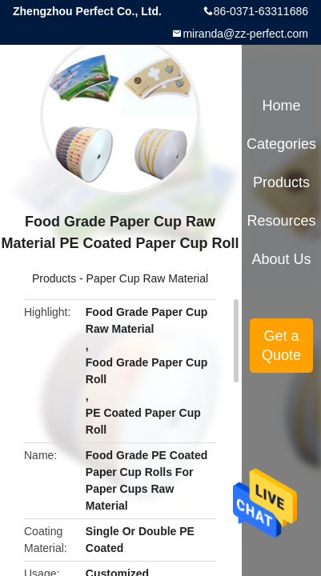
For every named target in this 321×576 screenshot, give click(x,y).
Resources (281, 221)
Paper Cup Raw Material (147, 278)
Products (54, 278)
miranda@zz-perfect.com (245, 33)
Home (282, 106)
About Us (281, 259)
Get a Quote (281, 345)
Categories (281, 144)
